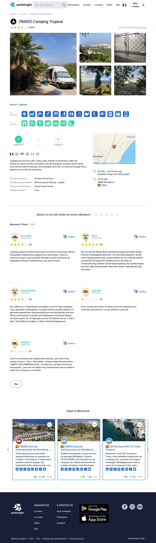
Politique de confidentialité (54, 539)
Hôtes (109, 5)
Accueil (13, 14)
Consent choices (76, 539)
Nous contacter (64, 511)
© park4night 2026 (136, 538)
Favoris (38, 141)
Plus (16, 384)
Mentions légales (18, 539)
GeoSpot (61, 523)
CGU (31, 539)
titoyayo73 (141, 27)
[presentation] (8, 449)
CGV (38, 539)
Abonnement (73, 5)
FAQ (118, 5)
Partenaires (62, 517)
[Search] (50, 4)
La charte (99, 5)
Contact (58, 141)
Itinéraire (19, 141)
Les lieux (87, 5)
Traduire (69, 237)
